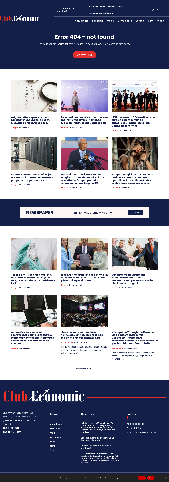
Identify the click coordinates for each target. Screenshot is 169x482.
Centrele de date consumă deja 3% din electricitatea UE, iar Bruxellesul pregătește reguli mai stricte (33, 177)
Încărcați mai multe (84, 369)
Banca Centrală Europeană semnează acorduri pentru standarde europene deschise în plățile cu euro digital (132, 279)
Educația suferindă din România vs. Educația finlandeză (97, 439)
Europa (14, 128)
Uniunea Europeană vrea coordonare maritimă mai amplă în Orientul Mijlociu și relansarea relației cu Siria (84, 120)
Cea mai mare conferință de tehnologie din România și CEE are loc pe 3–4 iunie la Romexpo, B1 (82, 335)
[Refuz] (165, 478)
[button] (158, 10)
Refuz (151, 478)
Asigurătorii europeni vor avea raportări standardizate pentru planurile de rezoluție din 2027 (30, 120)
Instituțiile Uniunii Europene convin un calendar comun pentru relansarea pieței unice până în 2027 (84, 277)
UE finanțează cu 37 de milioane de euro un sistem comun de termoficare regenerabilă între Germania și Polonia (133, 122)
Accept (142, 478)
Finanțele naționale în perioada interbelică (96, 447)
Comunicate (67, 342)
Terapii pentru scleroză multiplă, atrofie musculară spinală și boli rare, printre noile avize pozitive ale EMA (33, 279)
